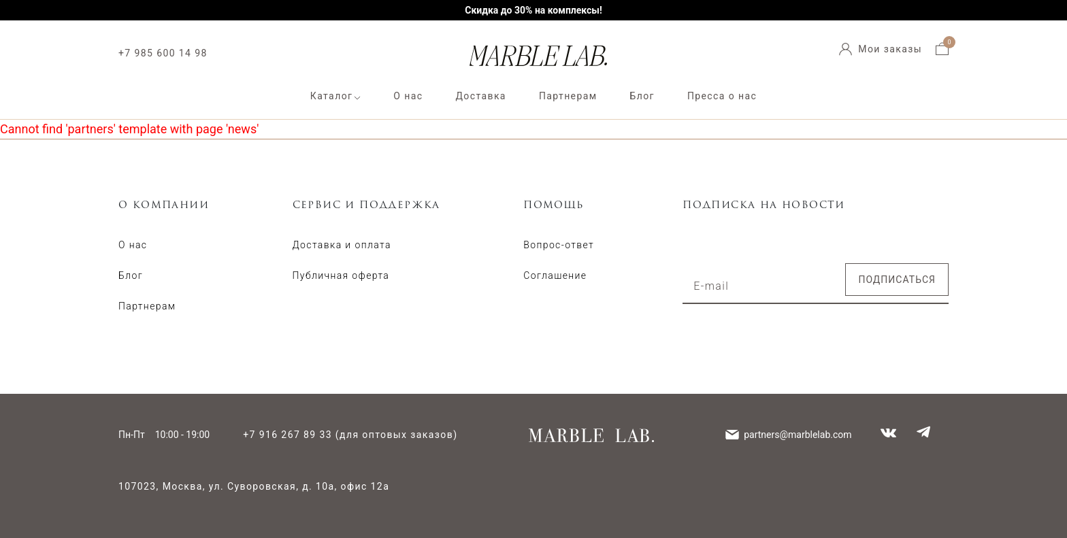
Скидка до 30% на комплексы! (533, 10)
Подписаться (897, 279)
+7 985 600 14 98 (163, 53)
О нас (408, 95)
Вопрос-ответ (558, 244)
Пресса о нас (722, 95)
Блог (642, 95)
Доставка (480, 95)
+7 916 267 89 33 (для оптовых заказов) (350, 434)
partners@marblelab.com (797, 434)
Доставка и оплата (342, 244)
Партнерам (568, 95)
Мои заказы (890, 49)
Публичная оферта (341, 275)
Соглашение (555, 275)
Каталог (331, 95)
